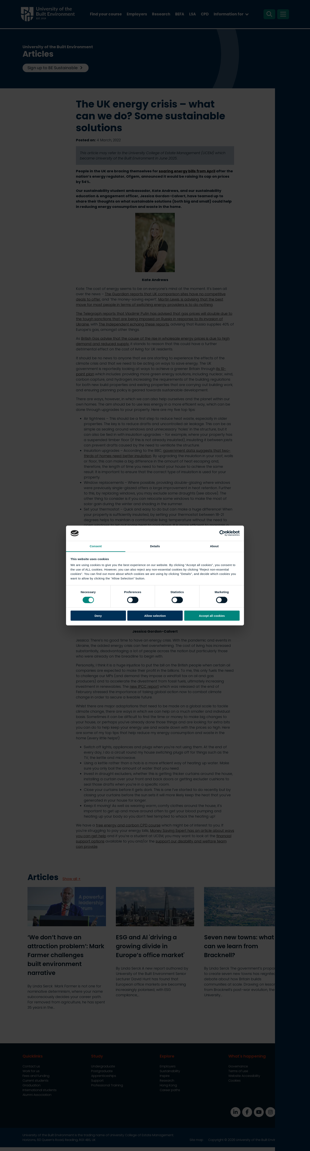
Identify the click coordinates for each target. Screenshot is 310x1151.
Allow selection (155, 615)
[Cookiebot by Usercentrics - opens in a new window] (222, 533)
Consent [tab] (96, 546)
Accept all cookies (212, 615)
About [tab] (214, 546)
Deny (98, 615)
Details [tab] (155, 546)
